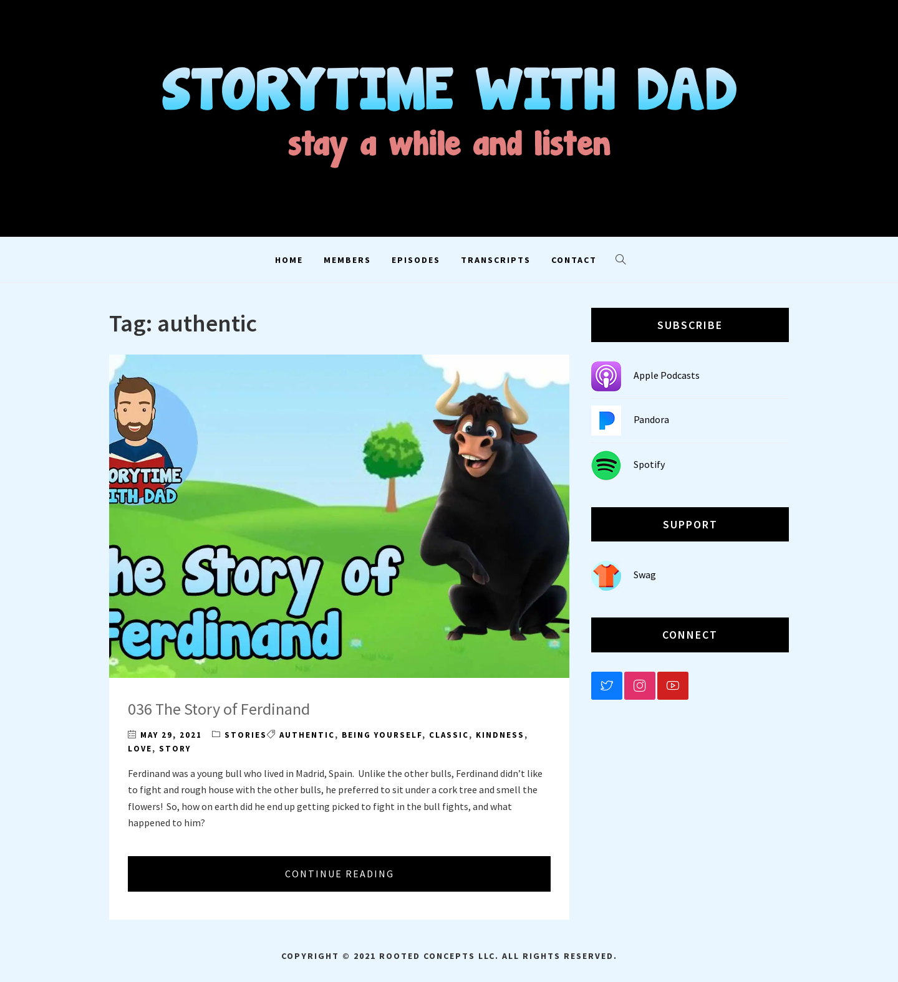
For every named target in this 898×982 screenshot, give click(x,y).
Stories (245, 735)
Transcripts (496, 259)
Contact (574, 259)
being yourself (382, 735)
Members (347, 259)
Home (289, 259)
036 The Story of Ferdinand (219, 708)
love (140, 748)
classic (449, 735)
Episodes (416, 259)
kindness (500, 735)
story (175, 748)
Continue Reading (339, 873)
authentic (307, 735)
